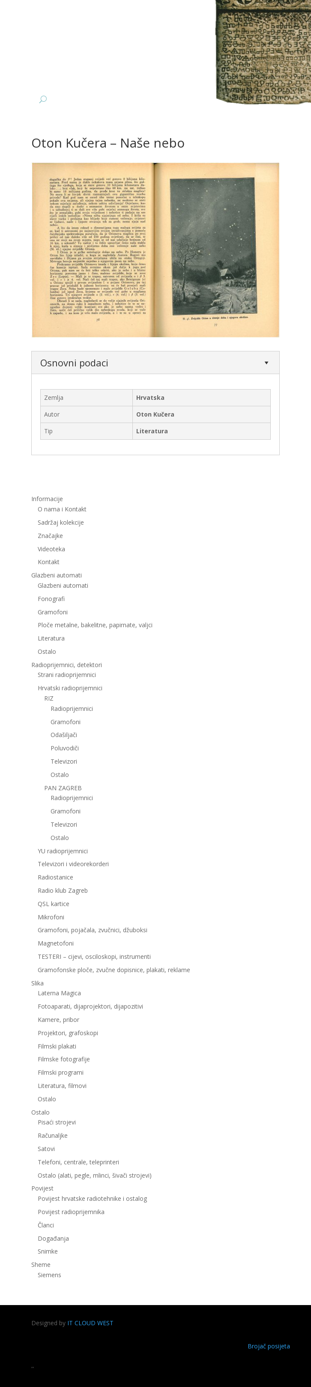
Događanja (53, 1238)
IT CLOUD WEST (90, 1323)
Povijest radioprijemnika (71, 1212)
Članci (46, 1225)
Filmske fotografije (64, 1059)
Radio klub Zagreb (63, 890)
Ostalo (47, 651)
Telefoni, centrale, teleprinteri (78, 1162)
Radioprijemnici (72, 708)
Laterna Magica (59, 993)
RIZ (49, 698)
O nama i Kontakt (62, 509)
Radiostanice (55, 877)
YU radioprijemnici (63, 851)
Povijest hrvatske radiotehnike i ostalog (92, 1198)
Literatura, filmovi (62, 1086)
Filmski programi (61, 1072)
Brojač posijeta (269, 1346)
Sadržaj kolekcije (61, 522)
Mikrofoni (51, 917)
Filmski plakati (57, 1046)
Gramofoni (53, 612)
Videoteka (51, 549)
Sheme (41, 1264)
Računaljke (53, 1135)
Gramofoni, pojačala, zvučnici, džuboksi (92, 930)
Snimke (48, 1251)
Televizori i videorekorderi (73, 864)
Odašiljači (64, 735)
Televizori (64, 761)
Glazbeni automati (56, 575)
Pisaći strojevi (57, 1122)
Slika (37, 983)
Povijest (42, 1188)
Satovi (46, 1149)
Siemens (49, 1275)
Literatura (51, 638)
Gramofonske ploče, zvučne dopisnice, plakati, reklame (114, 970)
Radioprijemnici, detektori (66, 665)
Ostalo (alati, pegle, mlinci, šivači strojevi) (95, 1175)
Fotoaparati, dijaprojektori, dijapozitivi (90, 1006)
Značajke (50, 536)
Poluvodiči (65, 748)
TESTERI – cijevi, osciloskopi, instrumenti (94, 956)
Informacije (47, 499)
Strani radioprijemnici (67, 675)
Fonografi (51, 599)
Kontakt (49, 562)
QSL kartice (53, 904)
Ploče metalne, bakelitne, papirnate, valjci (95, 625)
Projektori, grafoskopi (68, 1033)
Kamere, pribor (58, 1019)
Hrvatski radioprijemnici (70, 688)
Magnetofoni (56, 943)
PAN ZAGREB (63, 788)
